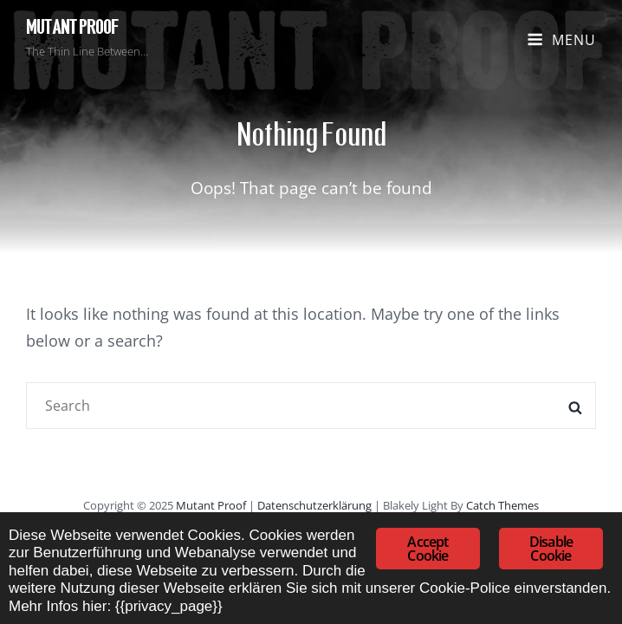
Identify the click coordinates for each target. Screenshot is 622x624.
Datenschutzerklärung (314, 505)
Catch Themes (502, 505)
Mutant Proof (72, 27)
